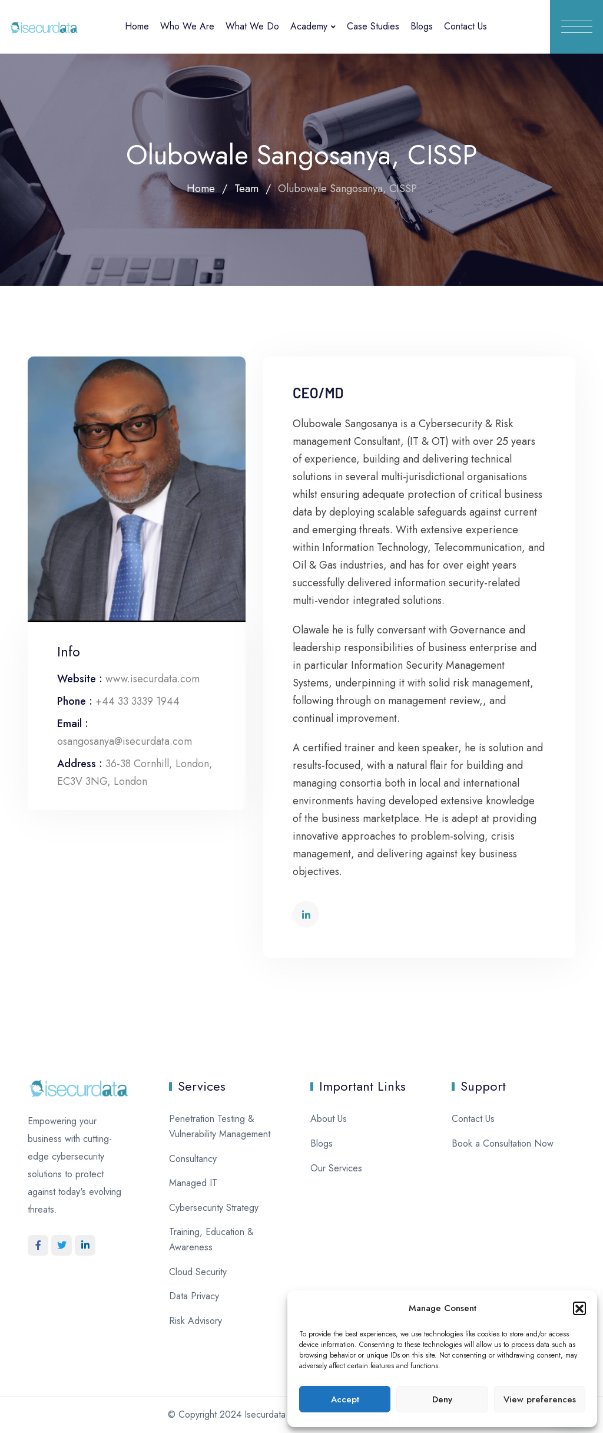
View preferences (539, 1399)
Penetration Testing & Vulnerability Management (219, 1126)
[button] (579, 1308)
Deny (442, 1399)
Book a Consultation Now (503, 1143)
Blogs (421, 26)
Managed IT (193, 1183)
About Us (328, 1118)
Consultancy (193, 1158)
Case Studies (373, 26)
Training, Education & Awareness (211, 1239)
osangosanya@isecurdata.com (124, 741)
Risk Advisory (195, 1321)
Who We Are (187, 26)
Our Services (336, 1168)
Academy (308, 26)
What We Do (252, 26)
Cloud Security (198, 1272)
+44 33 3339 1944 (137, 701)
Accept (345, 1399)
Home (137, 26)
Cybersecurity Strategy (214, 1207)
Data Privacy (194, 1296)
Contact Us (465, 26)
